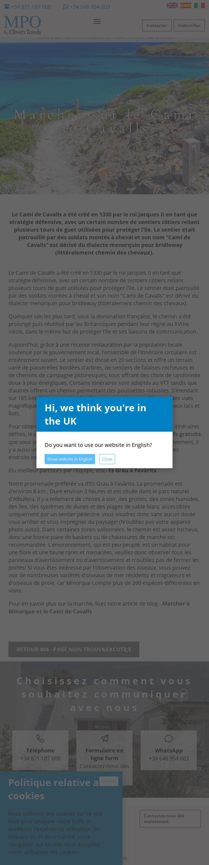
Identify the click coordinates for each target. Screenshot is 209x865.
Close (107, 459)
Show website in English (69, 459)
